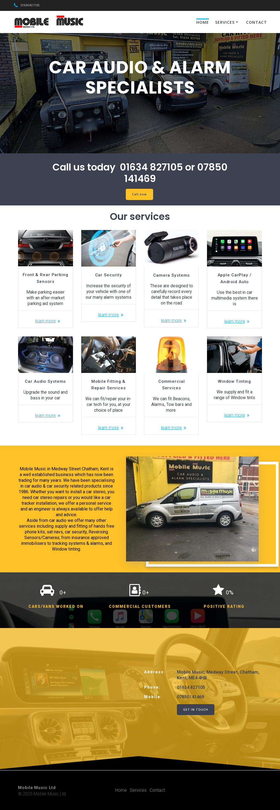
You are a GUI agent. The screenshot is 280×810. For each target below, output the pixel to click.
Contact (256, 22)
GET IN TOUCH (195, 710)
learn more (45, 321)
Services (225, 22)
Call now (139, 194)
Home (202, 22)
